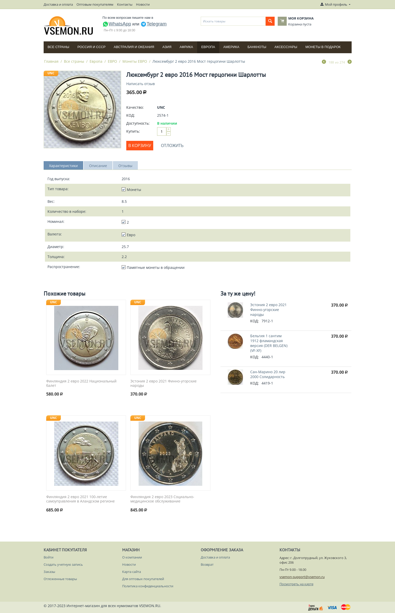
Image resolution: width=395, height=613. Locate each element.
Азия (166, 47)
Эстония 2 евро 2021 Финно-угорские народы (163, 383)
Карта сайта (131, 571)
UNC (50, 73)
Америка (231, 47)
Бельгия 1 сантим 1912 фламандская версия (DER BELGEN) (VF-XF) (268, 343)
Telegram (153, 23)
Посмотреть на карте (296, 584)
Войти (48, 557)
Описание (98, 165)
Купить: (133, 131)
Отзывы (125, 165)
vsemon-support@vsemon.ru (302, 576)
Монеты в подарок (323, 47)
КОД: (130, 115)
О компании (132, 557)
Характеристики (63, 165)
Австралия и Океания (134, 47)
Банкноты (256, 47)
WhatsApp (116, 23)
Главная (51, 61)
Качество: (135, 107)
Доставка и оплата (58, 4)
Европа (208, 47)
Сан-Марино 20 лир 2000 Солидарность (267, 374)
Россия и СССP (91, 47)
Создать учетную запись (63, 564)
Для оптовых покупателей (143, 579)
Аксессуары (285, 47)
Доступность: (138, 123)
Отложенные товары (60, 579)
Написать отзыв (140, 83)
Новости (143, 4)
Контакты (124, 4)
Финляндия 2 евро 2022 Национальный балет (81, 383)
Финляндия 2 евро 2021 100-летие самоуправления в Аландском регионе (80, 499)
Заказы (49, 571)
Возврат (207, 564)
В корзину (139, 145)
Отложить (172, 145)
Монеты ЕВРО (134, 61)
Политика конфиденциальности (147, 586)
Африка (186, 47)
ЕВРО (112, 61)
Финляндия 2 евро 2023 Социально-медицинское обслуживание (162, 499)
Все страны (58, 47)
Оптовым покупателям (94, 4)
